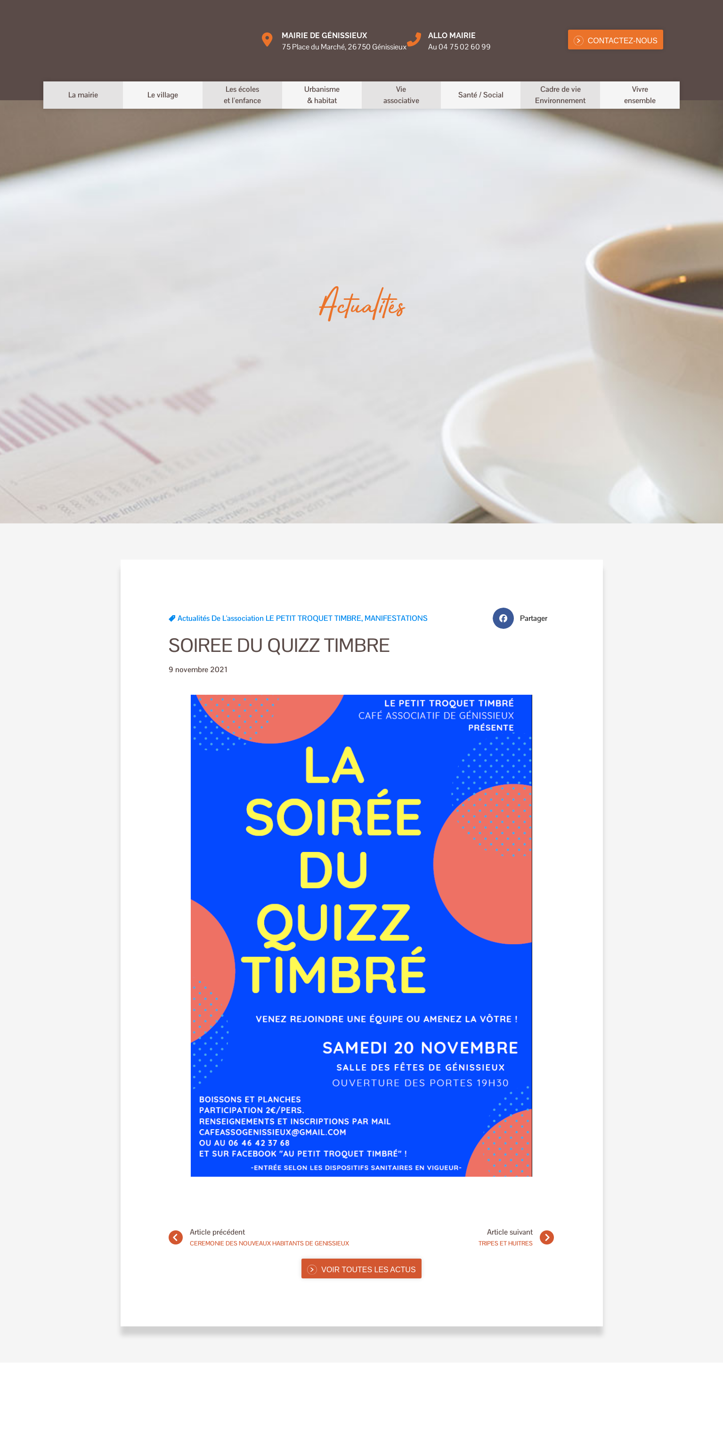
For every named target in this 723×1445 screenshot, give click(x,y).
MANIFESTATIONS (396, 618)
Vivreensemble (640, 94)
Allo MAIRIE (452, 35)
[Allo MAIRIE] (414, 39)
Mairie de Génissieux (324, 35)
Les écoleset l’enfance (242, 94)
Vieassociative (401, 94)
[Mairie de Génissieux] (267, 39)
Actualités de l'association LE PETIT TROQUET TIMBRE (269, 618)
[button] (524, 618)
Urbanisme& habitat (322, 94)
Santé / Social (481, 95)
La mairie (83, 95)
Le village (162, 95)
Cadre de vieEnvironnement (560, 94)
